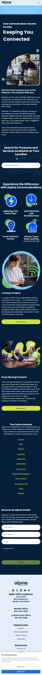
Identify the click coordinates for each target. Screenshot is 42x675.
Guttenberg (21, 464)
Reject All (21, 667)
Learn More (21, 321)
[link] (13, 590)
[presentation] (16, 555)
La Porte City (21, 469)
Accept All (21, 672)
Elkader (21, 449)
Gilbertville (21, 459)
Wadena (21, 493)
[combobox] (19, 165)
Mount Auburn (21, 478)
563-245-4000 (21, 611)
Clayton (21, 439)
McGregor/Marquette (21, 474)
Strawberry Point (21, 484)
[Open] (38, 165)
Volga (21, 489)
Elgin (21, 444)
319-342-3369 (21, 618)
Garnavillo (21, 454)
